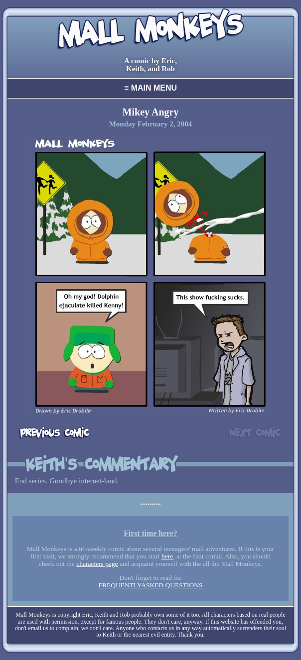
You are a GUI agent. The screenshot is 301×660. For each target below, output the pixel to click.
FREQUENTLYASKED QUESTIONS (150, 585)
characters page (97, 563)
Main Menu (150, 88)
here (167, 556)
